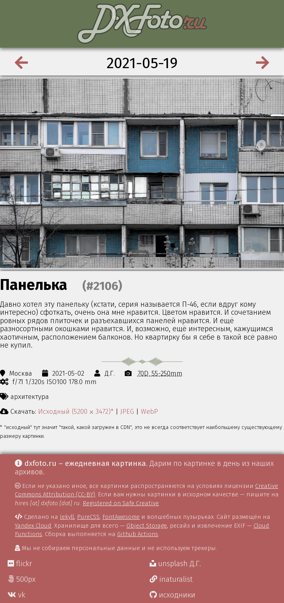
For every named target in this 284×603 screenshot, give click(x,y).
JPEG (127, 411)
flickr (20, 563)
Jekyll (67, 516)
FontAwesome (121, 516)
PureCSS (88, 516)
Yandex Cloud (33, 525)
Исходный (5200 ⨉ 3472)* (76, 411)
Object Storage (146, 525)
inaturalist (171, 579)
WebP (149, 411)
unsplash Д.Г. (175, 563)
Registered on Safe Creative (121, 503)
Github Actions (137, 534)
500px (22, 579)
